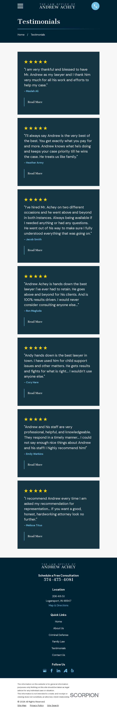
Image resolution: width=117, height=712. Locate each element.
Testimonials (58, 648)
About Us (58, 628)
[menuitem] (22, 705)
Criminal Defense (58, 635)
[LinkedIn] (58, 670)
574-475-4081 (58, 579)
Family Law (58, 641)
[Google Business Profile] (44, 670)
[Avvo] (65, 670)
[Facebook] (51, 670)
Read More (35, 102)
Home (58, 621)
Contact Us (58, 655)
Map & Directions (58, 605)
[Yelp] (72, 670)
